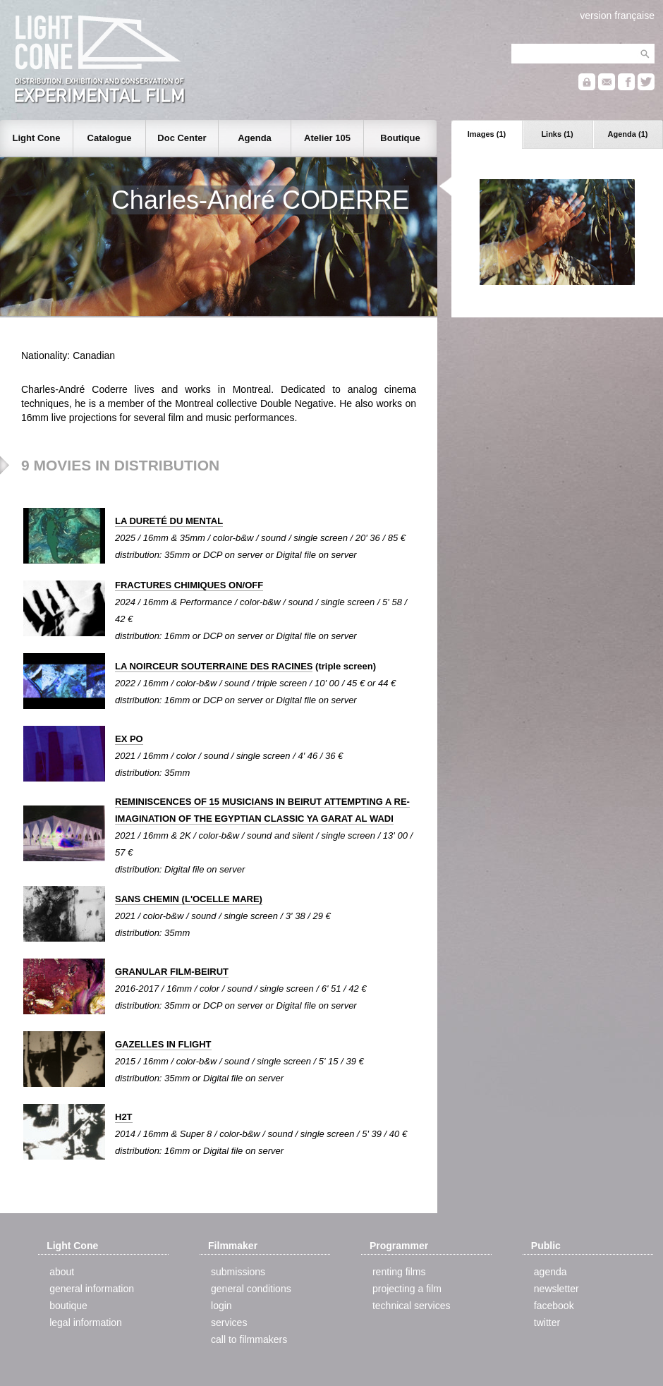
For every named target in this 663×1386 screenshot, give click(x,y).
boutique (68, 1305)
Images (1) (487, 134)
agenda (550, 1271)
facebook (554, 1305)
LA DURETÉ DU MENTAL (169, 521)
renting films (398, 1271)
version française (617, 15)
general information (91, 1288)
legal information (85, 1322)
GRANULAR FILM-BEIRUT (172, 971)
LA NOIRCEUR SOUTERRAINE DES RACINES (213, 666)
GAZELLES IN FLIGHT (163, 1044)
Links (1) (557, 134)
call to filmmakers (249, 1339)
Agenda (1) (628, 134)
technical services (411, 1305)
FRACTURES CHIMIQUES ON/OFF (189, 585)
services (229, 1322)
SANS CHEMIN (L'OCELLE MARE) (188, 899)
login (221, 1305)
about (61, 1271)
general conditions (251, 1288)
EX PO (129, 739)
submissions (238, 1271)
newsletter (556, 1288)
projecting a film (407, 1288)
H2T (124, 1117)
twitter (547, 1322)
